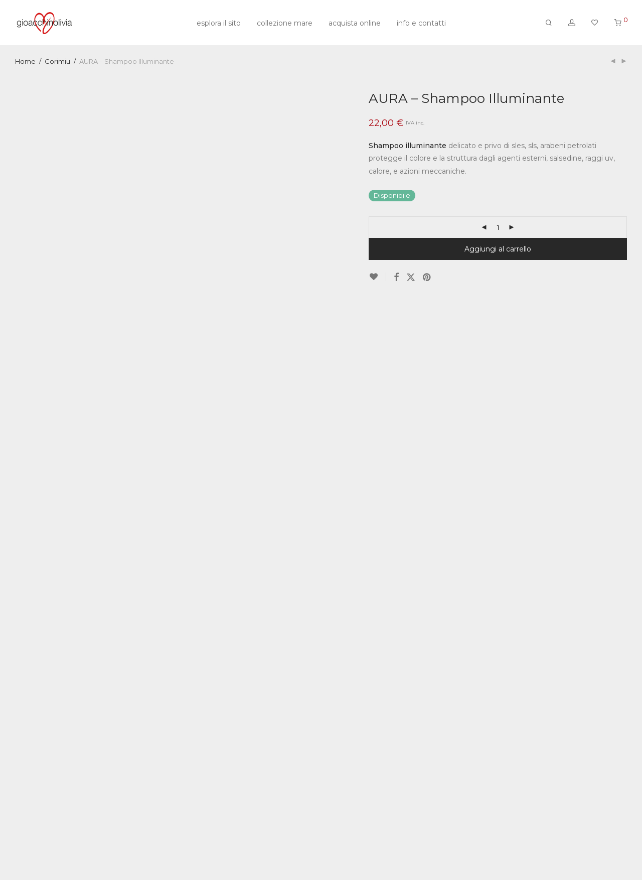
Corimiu (57, 61)
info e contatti (421, 23)
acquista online (355, 23)
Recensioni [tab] (349, 517)
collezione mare (284, 23)
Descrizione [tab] (290, 518)
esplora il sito (219, 23)
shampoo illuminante (409, 820)
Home (25, 61)
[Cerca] (548, 23)
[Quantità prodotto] (498, 227)
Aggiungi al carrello (497, 249)
